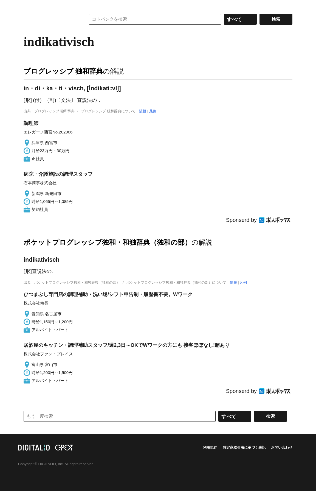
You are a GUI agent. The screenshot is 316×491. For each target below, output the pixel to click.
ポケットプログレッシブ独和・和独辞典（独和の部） (107, 242)
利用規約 (210, 447)
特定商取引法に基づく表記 (244, 447)
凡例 (152, 111)
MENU (29, 5)
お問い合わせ (281, 447)
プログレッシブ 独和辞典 (63, 71)
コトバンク (51, 19)
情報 (142, 111)
